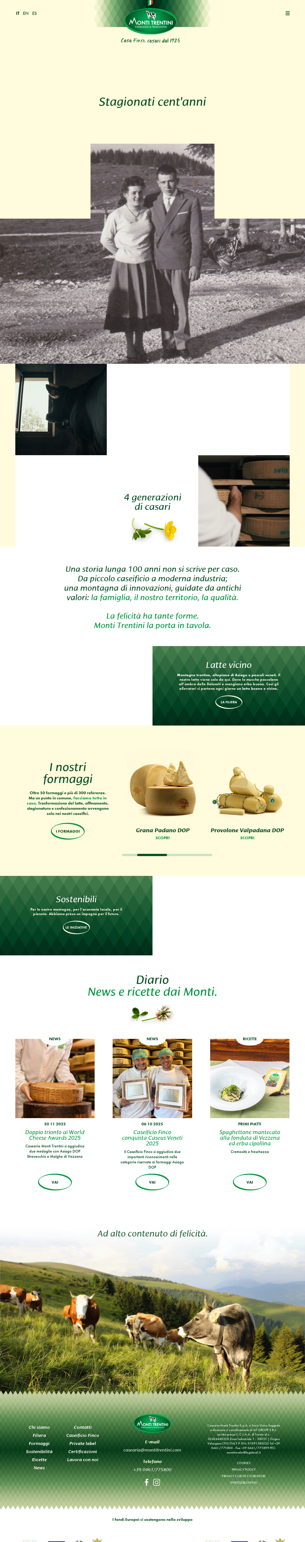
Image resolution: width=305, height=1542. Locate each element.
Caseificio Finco (82, 1435)
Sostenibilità (39, 1451)
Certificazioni (82, 1451)
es (34, 13)
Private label (82, 1443)
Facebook (147, 1482)
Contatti (83, 1427)
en (26, 13)
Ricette (39, 1459)
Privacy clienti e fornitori (244, 1476)
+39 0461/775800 (152, 1469)
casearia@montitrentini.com (152, 1449)
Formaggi (39, 1443)
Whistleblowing (243, 1482)
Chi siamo (39, 1427)
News (39, 1467)
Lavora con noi (82, 1459)
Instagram (156, 1482)
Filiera (39, 1435)
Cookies (244, 1463)
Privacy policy (244, 1469)
